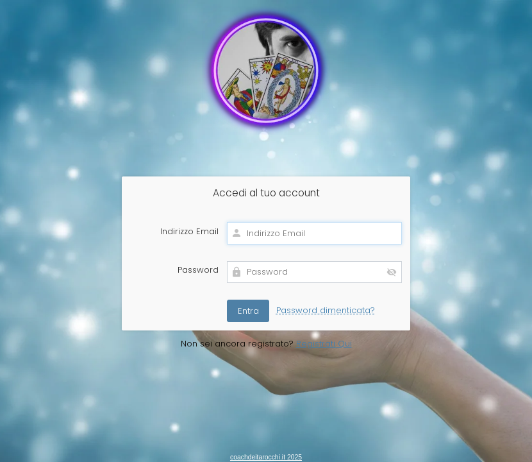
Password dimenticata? (325, 310)
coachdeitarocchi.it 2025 (266, 457)
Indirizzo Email (189, 232)
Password (198, 270)
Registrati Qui (324, 344)
